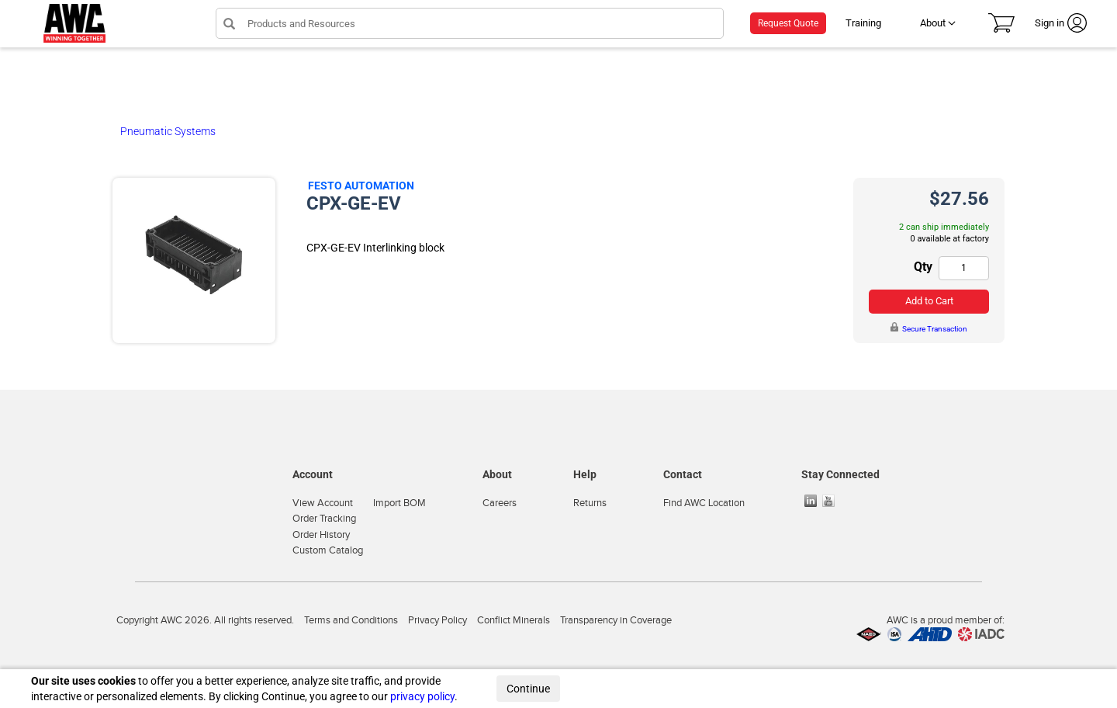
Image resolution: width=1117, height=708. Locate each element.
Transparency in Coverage (616, 620)
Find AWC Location (704, 503)
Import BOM (399, 503)
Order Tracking (324, 518)
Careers (499, 503)
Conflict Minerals (513, 620)
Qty (923, 266)
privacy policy (422, 696)
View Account (322, 503)
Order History (321, 535)
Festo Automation (361, 185)
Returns (590, 503)
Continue (528, 688)
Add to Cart (929, 301)
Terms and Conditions (351, 620)
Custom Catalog (327, 550)
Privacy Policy (437, 620)
